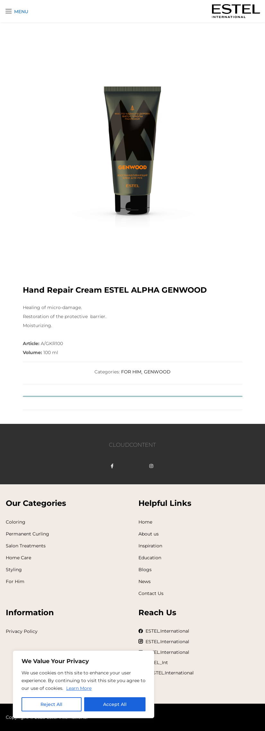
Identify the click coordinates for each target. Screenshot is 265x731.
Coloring (15, 522)
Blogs (145, 569)
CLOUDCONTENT (132, 445)
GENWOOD (157, 372)
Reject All (51, 704)
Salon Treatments (26, 546)
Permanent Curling (27, 534)
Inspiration (150, 546)
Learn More (79, 688)
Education (149, 558)
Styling (14, 569)
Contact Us (150, 593)
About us (148, 534)
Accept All (115, 704)
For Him (15, 581)
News (144, 581)
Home (145, 522)
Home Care (18, 558)
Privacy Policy (22, 631)
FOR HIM (131, 372)
